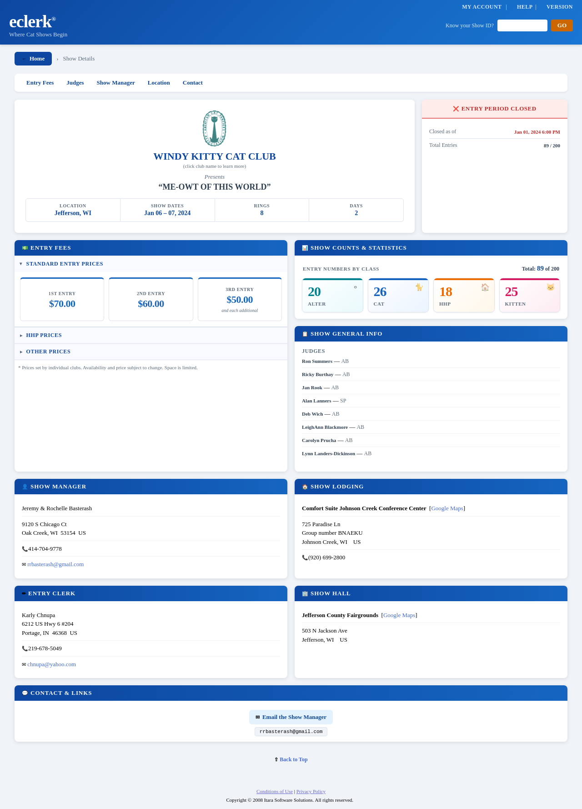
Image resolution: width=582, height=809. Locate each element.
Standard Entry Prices (65, 264)
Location (159, 82)
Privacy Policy (311, 792)
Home (33, 58)
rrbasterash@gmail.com (55, 564)
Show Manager (116, 82)
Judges (75, 82)
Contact (193, 82)
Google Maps (447, 508)
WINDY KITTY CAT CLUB (214, 156)
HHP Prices (44, 335)
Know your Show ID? (470, 25)
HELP (525, 7)
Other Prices (48, 351)
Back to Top (290, 761)
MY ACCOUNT (482, 7)
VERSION (560, 7)
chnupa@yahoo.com (51, 664)
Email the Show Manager (291, 717)
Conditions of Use (274, 792)
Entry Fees (40, 82)
